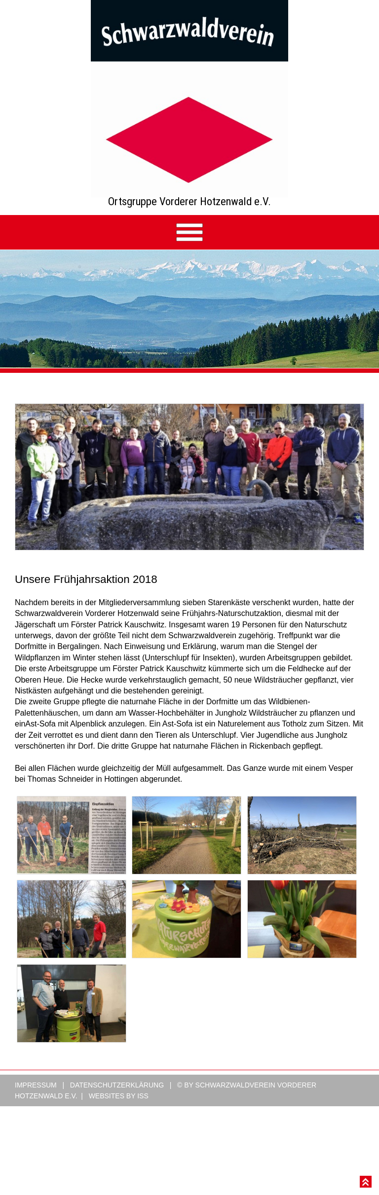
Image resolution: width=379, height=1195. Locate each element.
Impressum (36, 1097)
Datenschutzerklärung (117, 1097)
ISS (143, 1108)
